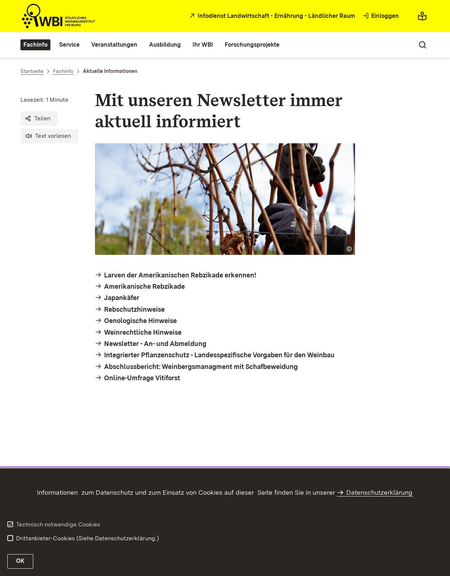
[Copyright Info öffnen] (349, 249)
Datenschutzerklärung (379, 492)
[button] (39, 118)
